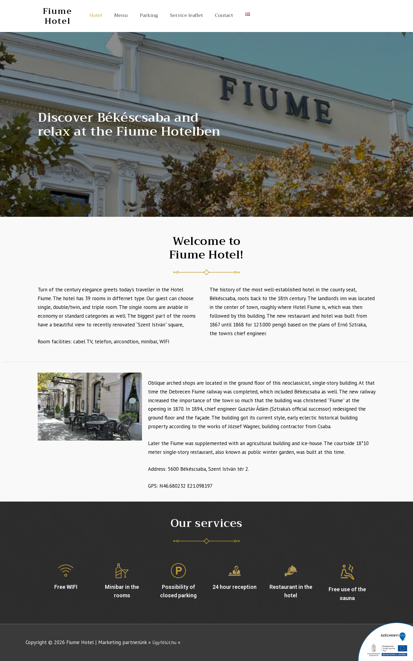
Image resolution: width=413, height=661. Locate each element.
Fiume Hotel (57, 16)
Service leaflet (186, 15)
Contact (224, 15)
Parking (149, 15)
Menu (121, 15)
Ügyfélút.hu (165, 642)
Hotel (96, 15)
